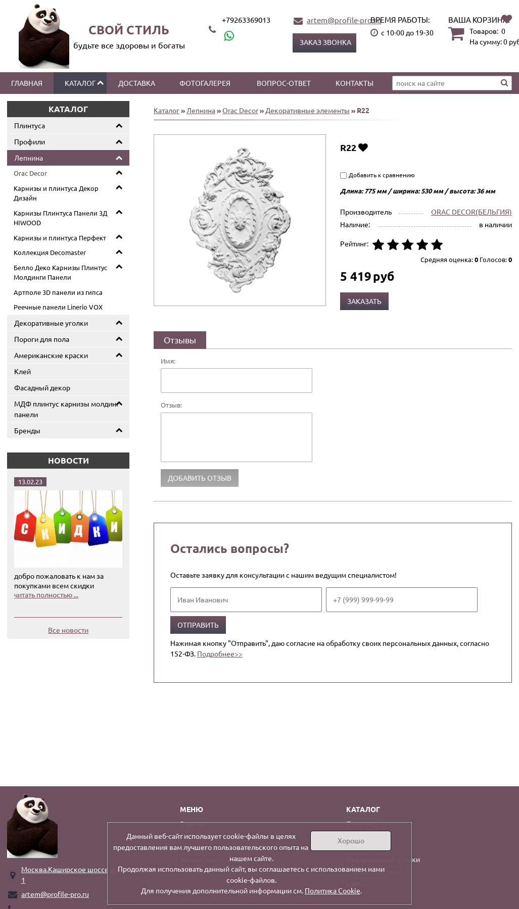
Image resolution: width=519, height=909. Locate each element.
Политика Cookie (332, 890)
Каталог (80, 82)
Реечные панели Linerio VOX (58, 306)
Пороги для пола (41, 338)
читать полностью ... (46, 594)
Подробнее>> (220, 653)
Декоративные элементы (307, 110)
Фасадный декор (42, 387)
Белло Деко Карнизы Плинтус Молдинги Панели (60, 272)
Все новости (68, 629)
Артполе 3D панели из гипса (58, 292)
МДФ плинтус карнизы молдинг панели (66, 409)
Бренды (27, 430)
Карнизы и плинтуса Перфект (60, 237)
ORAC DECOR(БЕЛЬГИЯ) (471, 211)
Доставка (136, 82)
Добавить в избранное (363, 147)
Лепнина (28, 157)
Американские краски (51, 355)
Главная (26, 82)
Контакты (354, 82)
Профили (29, 141)
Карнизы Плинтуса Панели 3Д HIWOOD (60, 218)
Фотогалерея (204, 82)
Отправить (198, 624)
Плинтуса (29, 125)
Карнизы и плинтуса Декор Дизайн (56, 193)
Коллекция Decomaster (50, 252)
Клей (22, 371)
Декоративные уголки (51, 322)
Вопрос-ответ (284, 82)
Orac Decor (30, 173)
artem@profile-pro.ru (344, 20)
